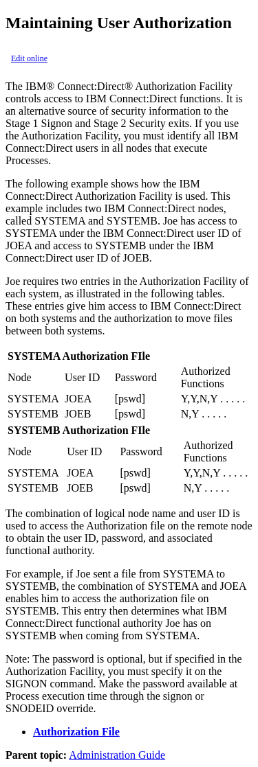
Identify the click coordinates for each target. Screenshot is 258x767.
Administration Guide (117, 755)
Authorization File (76, 731)
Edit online (29, 58)
